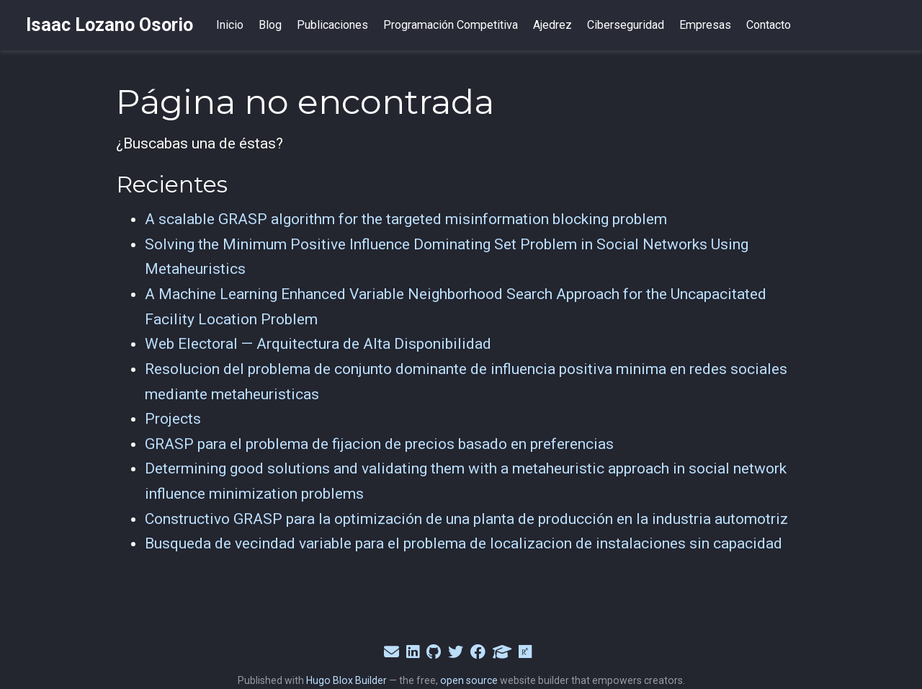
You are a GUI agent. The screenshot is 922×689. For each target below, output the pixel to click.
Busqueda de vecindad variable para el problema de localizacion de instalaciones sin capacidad (463, 543)
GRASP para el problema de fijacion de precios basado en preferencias (379, 444)
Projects (173, 418)
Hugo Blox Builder (346, 680)
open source (469, 680)
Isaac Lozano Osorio (109, 24)
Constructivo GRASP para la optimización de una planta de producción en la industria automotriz (466, 519)
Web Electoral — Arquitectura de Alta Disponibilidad (318, 343)
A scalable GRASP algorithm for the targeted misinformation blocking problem (406, 219)
